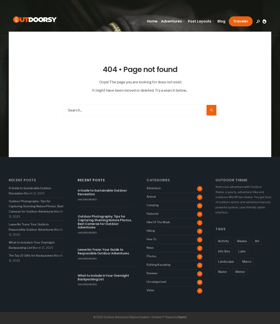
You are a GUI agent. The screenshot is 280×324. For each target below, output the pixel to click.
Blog (221, 21)
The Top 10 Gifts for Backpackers (31, 255)
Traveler (240, 21)
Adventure (154, 188)
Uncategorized (87, 199)
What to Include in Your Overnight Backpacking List (103, 277)
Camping (153, 205)
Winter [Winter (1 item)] (240, 272)
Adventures (171, 21)
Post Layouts (199, 21)
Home (152, 21)
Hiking (151, 230)
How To (151, 239)
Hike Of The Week (158, 222)
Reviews (152, 273)
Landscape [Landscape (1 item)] (226, 261)
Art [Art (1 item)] (257, 241)
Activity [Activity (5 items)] (223, 241)
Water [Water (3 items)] (222, 272)
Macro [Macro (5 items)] (247, 261)
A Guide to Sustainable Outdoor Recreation (102, 192)
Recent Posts (91, 180)
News (150, 247)
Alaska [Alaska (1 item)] (242, 241)
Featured (152, 213)
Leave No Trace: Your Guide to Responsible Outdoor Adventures (103, 251)
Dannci (182, 317)
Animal (151, 196)
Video (150, 290)
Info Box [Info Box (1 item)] (224, 251)
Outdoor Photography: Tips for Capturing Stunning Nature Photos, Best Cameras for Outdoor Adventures (36, 206)
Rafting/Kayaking (159, 264)
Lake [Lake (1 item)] (242, 251)
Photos (151, 256)
